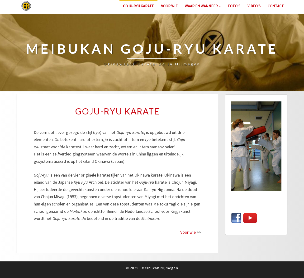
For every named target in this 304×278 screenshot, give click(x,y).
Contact (276, 6)
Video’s (254, 6)
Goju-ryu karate (138, 6)
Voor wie (169, 6)
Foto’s (234, 6)
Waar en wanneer (203, 6)
